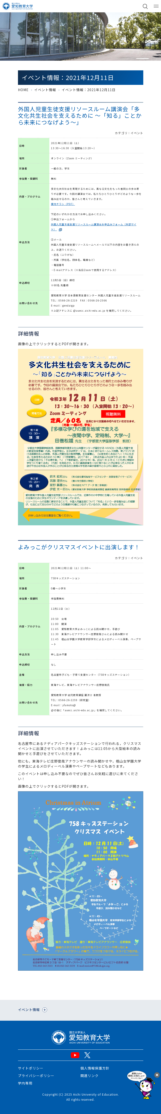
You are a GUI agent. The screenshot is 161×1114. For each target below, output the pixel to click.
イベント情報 (45, 89)
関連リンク (89, 1075)
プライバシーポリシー (36, 1075)
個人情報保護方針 (95, 1068)
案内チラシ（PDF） (63, 204)
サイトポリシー (30, 1068)
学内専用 (25, 1083)
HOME (23, 89)
